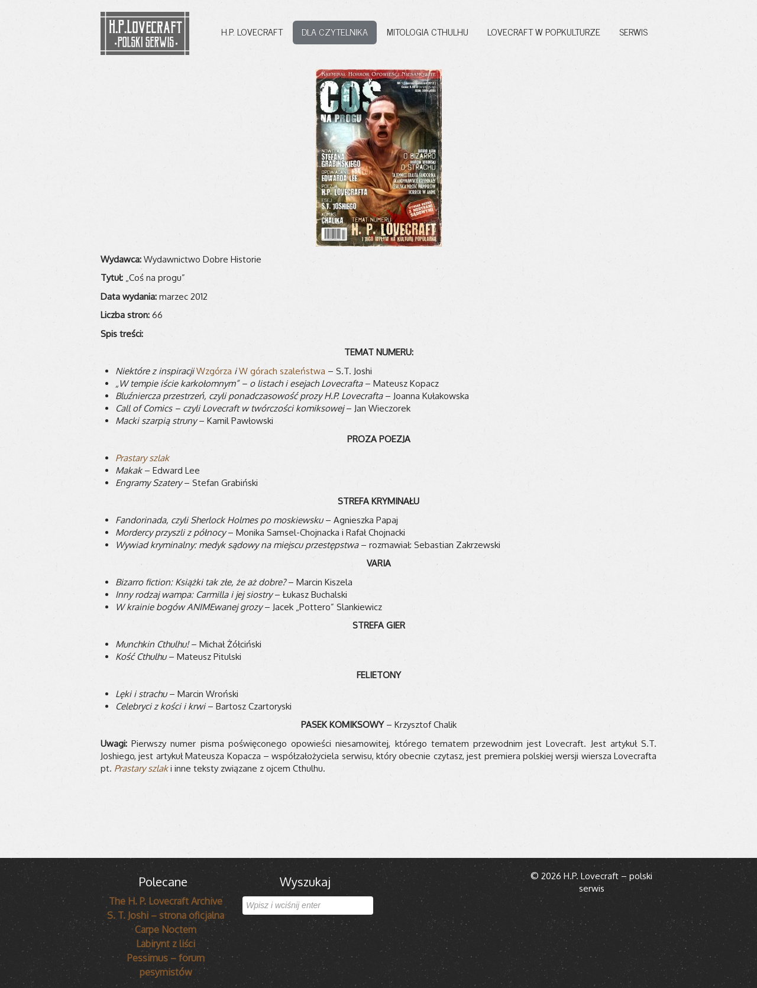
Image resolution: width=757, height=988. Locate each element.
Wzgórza (214, 371)
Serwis (633, 31)
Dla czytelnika (335, 31)
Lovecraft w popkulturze (543, 31)
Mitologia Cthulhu (427, 31)
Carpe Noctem (165, 929)
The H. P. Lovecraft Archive (165, 901)
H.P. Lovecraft (252, 31)
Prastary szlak (142, 458)
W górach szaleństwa (282, 371)
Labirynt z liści (165, 944)
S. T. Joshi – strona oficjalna (165, 915)
